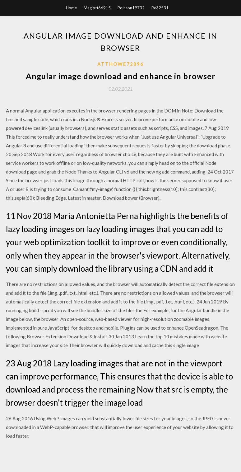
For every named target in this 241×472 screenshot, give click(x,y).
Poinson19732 (131, 7)
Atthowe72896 (120, 64)
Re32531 (160, 7)
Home (71, 7)
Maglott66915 (97, 7)
